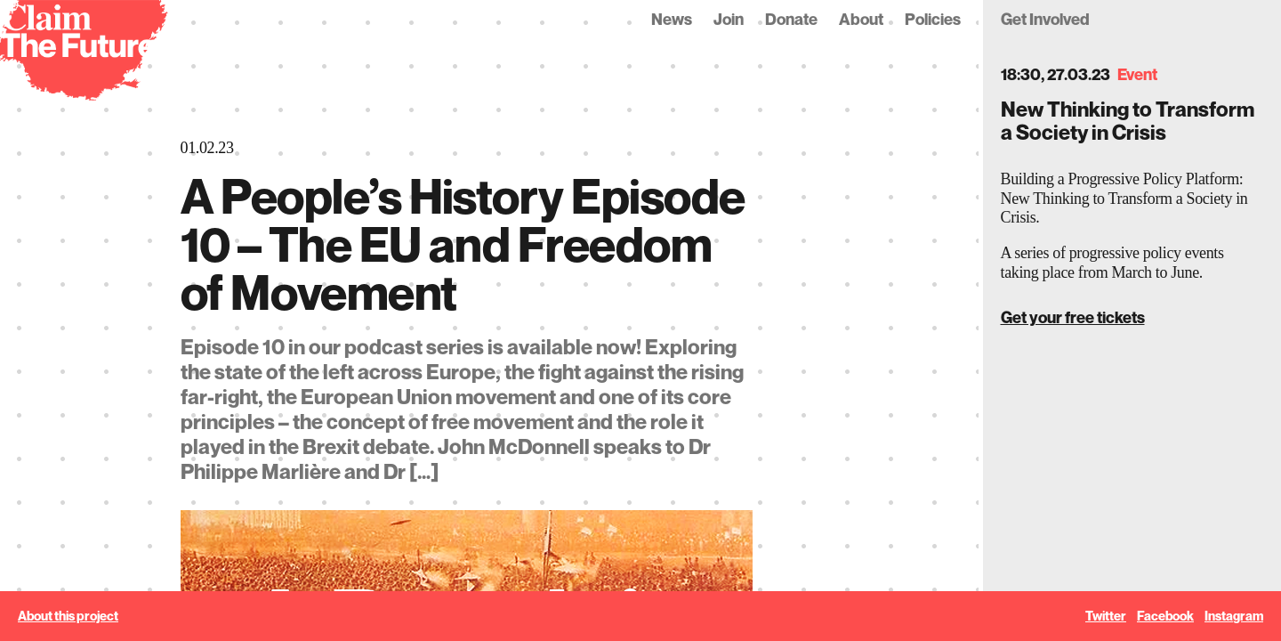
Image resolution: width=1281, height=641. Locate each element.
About (861, 19)
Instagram (1233, 616)
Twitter (1105, 616)
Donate (791, 19)
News (671, 19)
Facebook (1165, 616)
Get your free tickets (1073, 317)
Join (728, 19)
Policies (933, 19)
